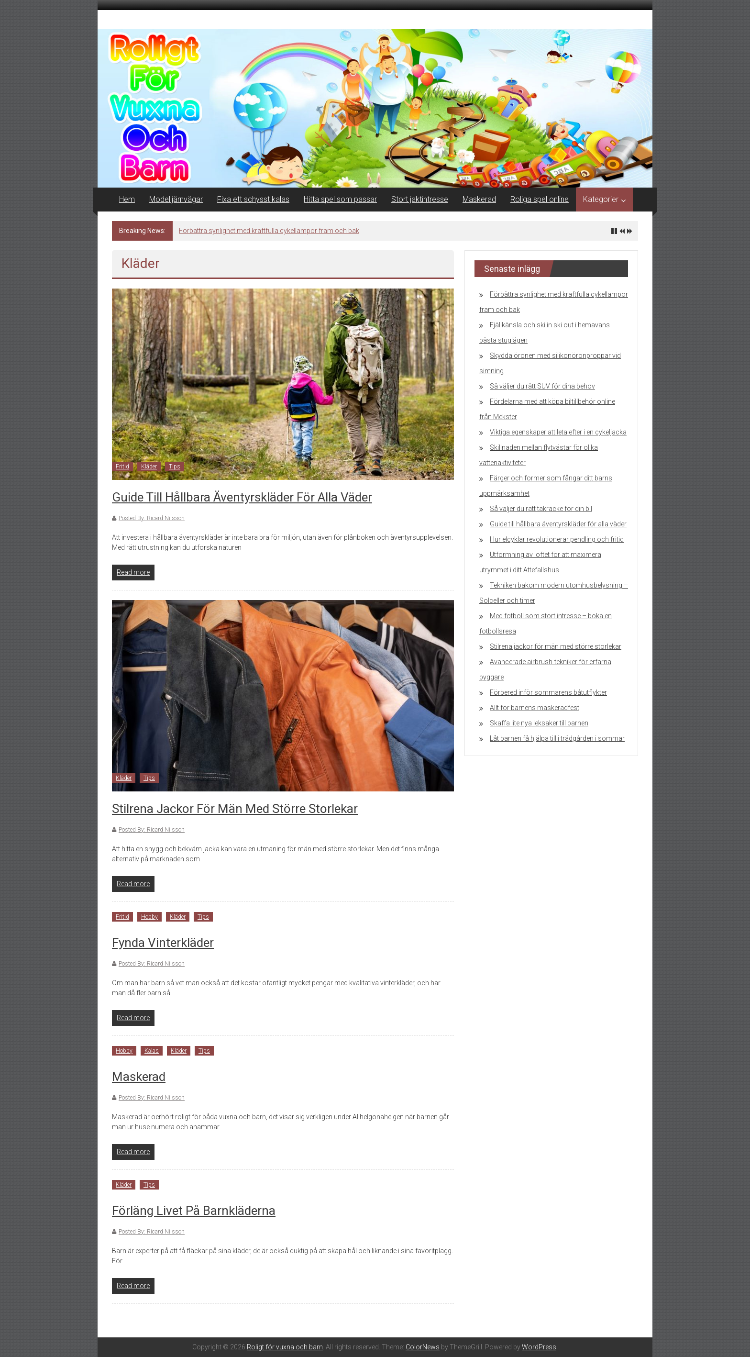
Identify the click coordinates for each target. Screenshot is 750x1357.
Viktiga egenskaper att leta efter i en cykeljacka (558, 432)
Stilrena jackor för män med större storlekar (235, 808)
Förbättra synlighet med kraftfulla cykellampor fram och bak (269, 230)
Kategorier (600, 199)
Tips (174, 466)
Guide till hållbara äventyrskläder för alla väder (242, 497)
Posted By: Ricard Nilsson (152, 518)
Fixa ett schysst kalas (253, 199)
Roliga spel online (539, 199)
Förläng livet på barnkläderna (194, 1210)
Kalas (151, 1050)
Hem (127, 199)
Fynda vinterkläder (163, 942)
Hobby (149, 916)
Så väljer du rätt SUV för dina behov (542, 386)
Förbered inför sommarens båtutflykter (548, 692)
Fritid (122, 466)
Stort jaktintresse (419, 199)
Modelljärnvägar (176, 199)
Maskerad (479, 199)
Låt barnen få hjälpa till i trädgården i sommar (557, 738)
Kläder (149, 466)
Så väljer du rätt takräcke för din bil (541, 508)
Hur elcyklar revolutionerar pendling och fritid (557, 539)
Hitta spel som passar (340, 199)
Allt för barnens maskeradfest (534, 708)
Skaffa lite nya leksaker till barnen (539, 723)
